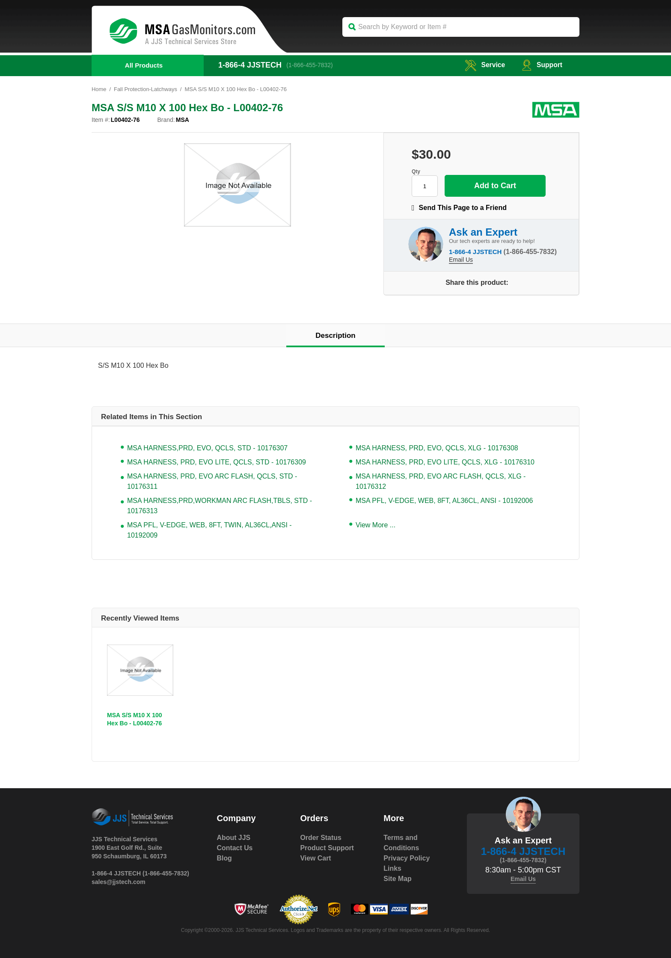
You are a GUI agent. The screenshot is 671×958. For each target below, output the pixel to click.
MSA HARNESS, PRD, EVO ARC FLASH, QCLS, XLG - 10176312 (441, 481)
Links (392, 868)
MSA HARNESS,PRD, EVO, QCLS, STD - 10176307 (207, 448)
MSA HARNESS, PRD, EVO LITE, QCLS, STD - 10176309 (216, 462)
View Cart (315, 858)
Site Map (397, 878)
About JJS (234, 837)
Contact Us (235, 848)
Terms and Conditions (401, 843)
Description (335, 335)
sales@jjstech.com (118, 881)
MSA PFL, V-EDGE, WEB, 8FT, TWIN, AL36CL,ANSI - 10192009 (209, 530)
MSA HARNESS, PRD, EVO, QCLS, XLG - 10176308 (437, 448)
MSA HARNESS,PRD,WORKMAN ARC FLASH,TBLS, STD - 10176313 (219, 505)
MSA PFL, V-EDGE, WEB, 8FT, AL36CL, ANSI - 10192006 (444, 500)
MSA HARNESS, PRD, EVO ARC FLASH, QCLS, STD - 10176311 (212, 481)
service (484, 64)
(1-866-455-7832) (310, 65)
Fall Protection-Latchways (146, 89)
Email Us (461, 259)
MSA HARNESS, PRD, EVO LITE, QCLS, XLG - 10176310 (445, 462)
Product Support (327, 848)
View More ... (375, 525)
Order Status (320, 837)
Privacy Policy (406, 858)
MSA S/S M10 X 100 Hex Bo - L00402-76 (134, 719)
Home (99, 89)
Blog (224, 858)
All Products (144, 65)
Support (542, 64)
